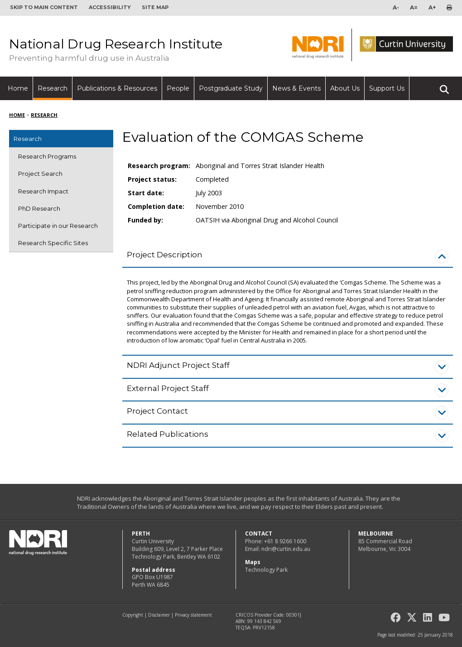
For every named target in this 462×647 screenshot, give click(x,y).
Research (52, 88)
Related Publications (167, 434)
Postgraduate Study (231, 88)
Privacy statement (193, 615)
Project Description (164, 254)
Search (444, 86)
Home (18, 88)
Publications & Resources (117, 88)
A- (396, 7)
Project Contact (157, 410)
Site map (155, 7)
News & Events (296, 88)
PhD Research (39, 208)
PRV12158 (264, 627)
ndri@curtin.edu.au (285, 549)
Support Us (386, 88)
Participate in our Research (58, 225)
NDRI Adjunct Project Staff (178, 365)
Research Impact (43, 191)
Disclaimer (159, 615)
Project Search (40, 173)
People (178, 88)
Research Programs (47, 156)
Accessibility (110, 7)
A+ (432, 7)
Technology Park (266, 570)
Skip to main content (44, 7)
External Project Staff (168, 388)
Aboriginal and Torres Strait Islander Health (260, 165)
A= (414, 7)
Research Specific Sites (53, 242)
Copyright (132, 615)
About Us (345, 88)
